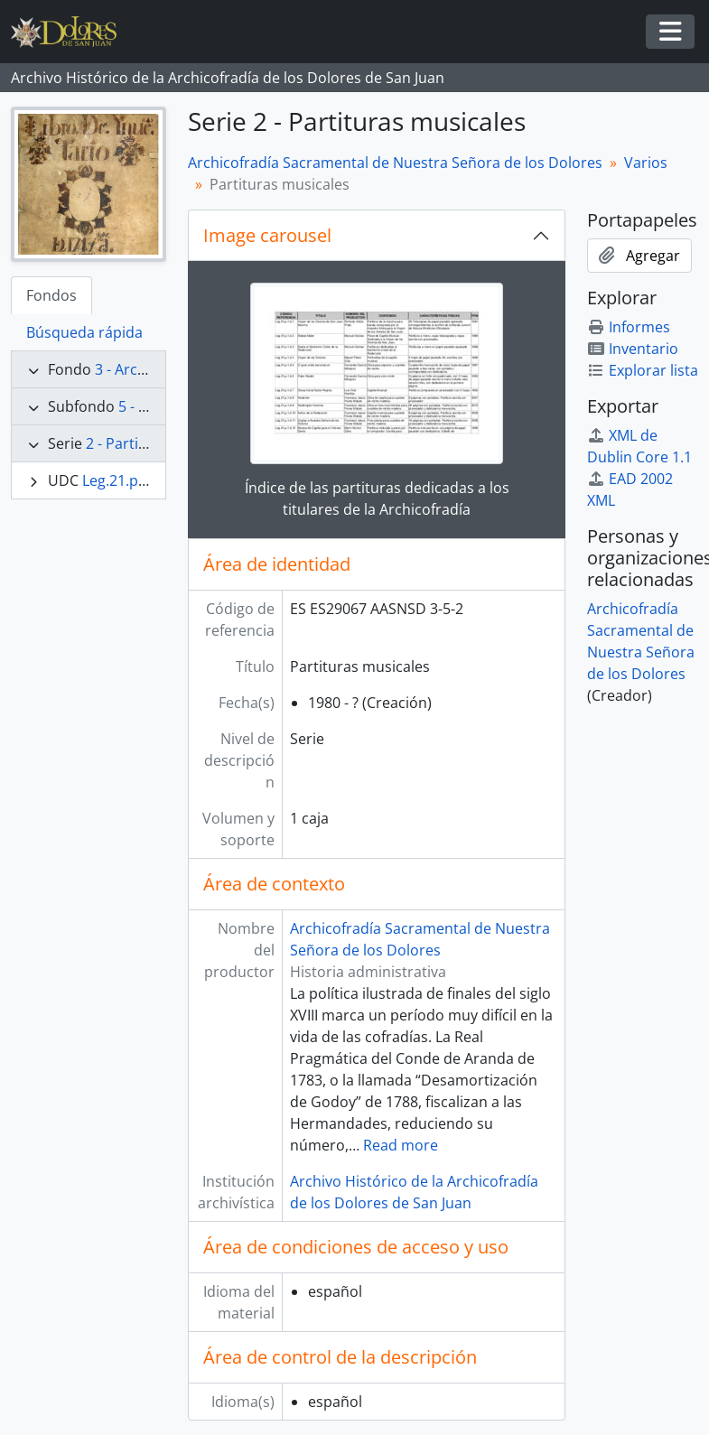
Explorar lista (642, 370)
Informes (628, 327)
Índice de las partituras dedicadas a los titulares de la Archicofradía (377, 498)
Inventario (632, 349)
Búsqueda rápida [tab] (84, 332)
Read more (400, 1145)
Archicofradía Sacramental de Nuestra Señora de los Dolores (395, 162)
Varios (645, 162)
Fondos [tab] (51, 295)
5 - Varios (150, 406)
